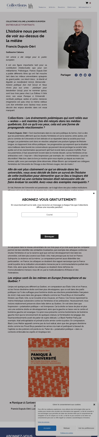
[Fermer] (94, 193)
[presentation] (40, 230)
